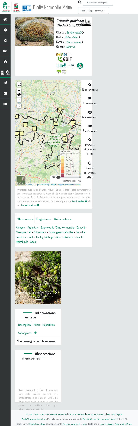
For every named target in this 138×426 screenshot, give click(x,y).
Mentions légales (117, 414)
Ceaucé (20, 232)
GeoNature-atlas (36, 423)
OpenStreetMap (42, 184)
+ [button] (19, 91)
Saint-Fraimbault (41, 242)
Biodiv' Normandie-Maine (57, 7)
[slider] (58, 177)
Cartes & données (76, 414)
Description (25, 325)
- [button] (19, 100)
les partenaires (31, 204)
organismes (46, 219)
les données (79, 201)
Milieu (38, 325)
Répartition (25, 334)
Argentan (34, 228)
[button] (19, 95)
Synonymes (42, 334)
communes (26, 219)
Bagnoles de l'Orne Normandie (62, 228)
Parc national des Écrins (73, 423)
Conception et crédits (96, 414)
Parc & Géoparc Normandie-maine (65, 184)
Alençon (21, 228)
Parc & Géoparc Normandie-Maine (49, 414)
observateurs (67, 219)
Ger (29, 237)
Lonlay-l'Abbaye (69, 237)
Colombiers (54, 232)
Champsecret (36, 232)
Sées (56, 242)
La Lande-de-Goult (45, 237)
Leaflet (29, 184)
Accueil (27, 414)
